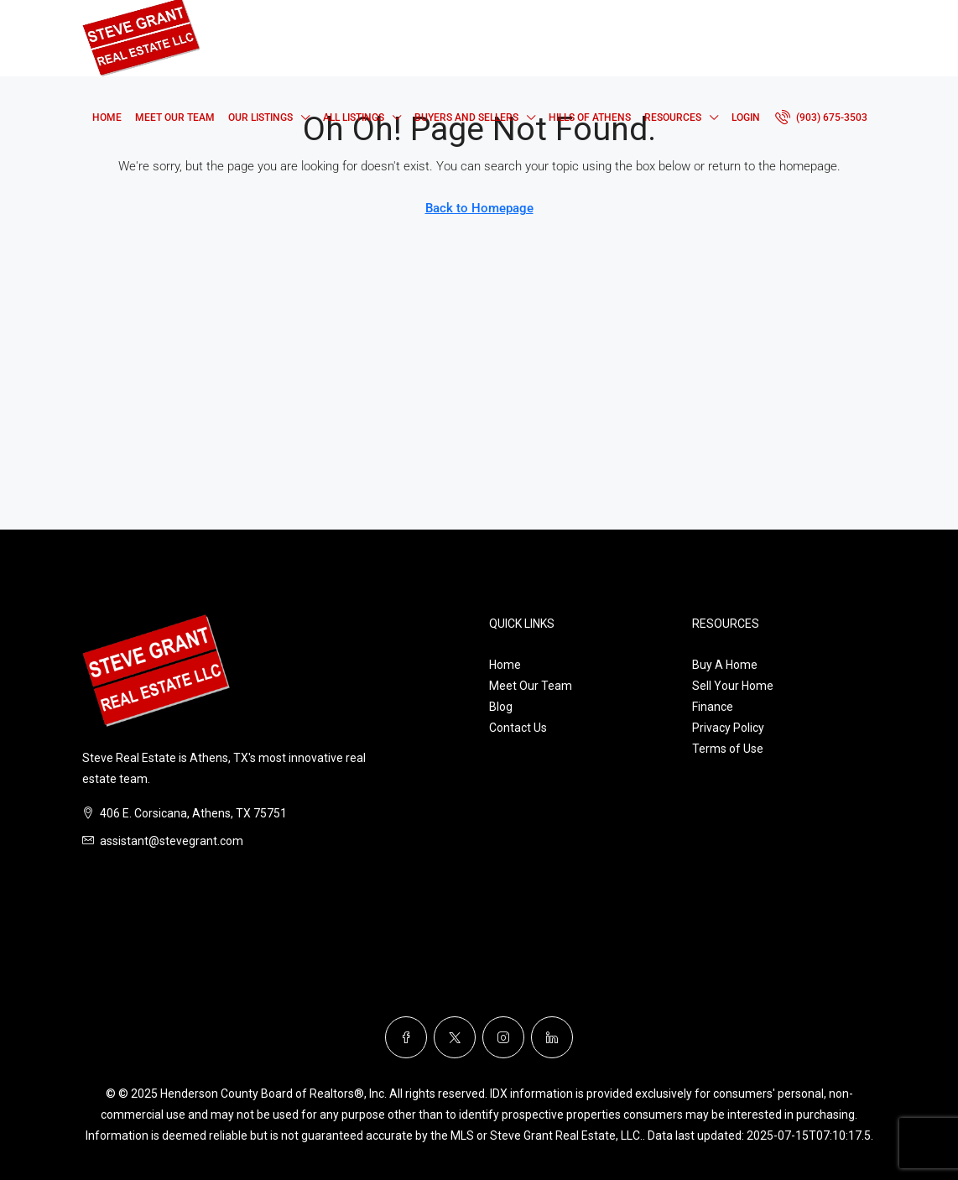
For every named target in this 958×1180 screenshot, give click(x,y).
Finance (712, 706)
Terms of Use (727, 748)
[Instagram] (503, 1037)
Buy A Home (725, 664)
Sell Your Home (732, 685)
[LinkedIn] (552, 1037)
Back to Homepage (479, 208)
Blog (501, 706)
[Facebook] (406, 1037)
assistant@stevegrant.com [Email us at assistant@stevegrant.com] (171, 841)
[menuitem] (821, 117)
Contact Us (518, 727)
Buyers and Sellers (466, 117)
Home (107, 117)
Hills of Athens (590, 117)
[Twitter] (455, 1037)
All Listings (353, 117)
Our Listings (260, 117)
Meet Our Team (175, 117)
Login (746, 117)
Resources (672, 117)
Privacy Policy (728, 727)
